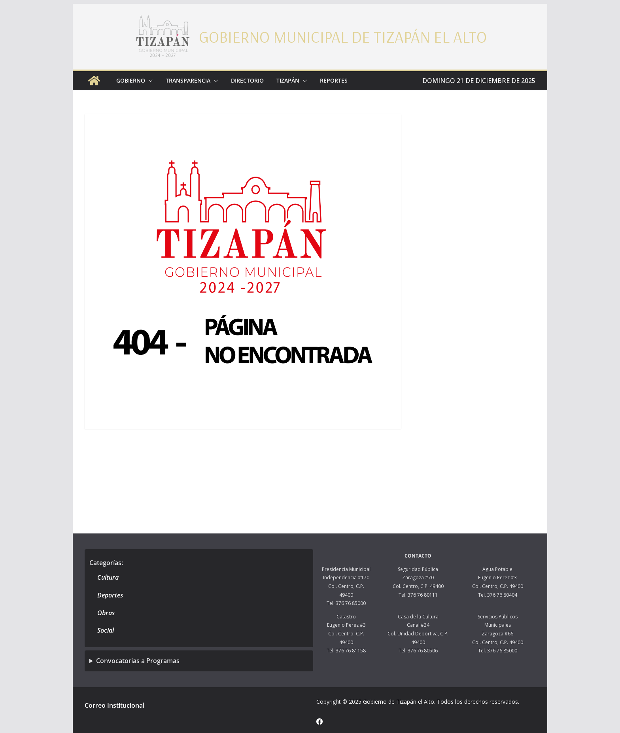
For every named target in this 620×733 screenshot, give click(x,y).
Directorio (247, 80)
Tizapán (287, 80)
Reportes (334, 80)
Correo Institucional (114, 705)
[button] (149, 80)
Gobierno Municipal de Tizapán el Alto (343, 37)
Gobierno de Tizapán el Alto (398, 701)
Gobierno (130, 80)
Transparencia (188, 80)
